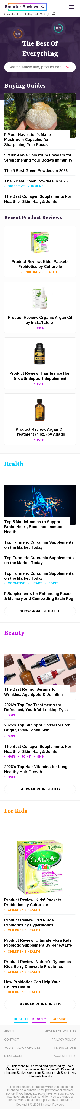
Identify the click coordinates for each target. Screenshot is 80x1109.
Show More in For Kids (40, 1004)
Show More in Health (40, 611)
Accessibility (65, 1055)
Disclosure (13, 1055)
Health (21, 1019)
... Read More (63, 1100)
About (9, 1031)
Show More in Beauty (40, 789)
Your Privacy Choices (22, 1047)
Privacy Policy (64, 1039)
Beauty (39, 1019)
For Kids (58, 1019)
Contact (11, 1039)
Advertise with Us (60, 1031)
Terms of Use (65, 1047)
